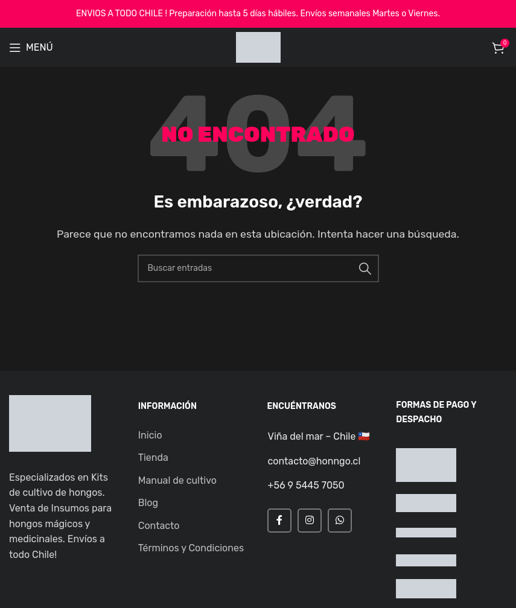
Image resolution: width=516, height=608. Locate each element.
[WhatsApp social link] (340, 520)
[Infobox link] (319, 437)
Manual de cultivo (177, 480)
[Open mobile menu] (31, 48)
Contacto (159, 525)
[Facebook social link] (279, 520)
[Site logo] (258, 46)
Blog (148, 502)
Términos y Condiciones (191, 548)
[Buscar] (258, 268)
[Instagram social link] (310, 520)
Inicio (150, 435)
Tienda (153, 457)
